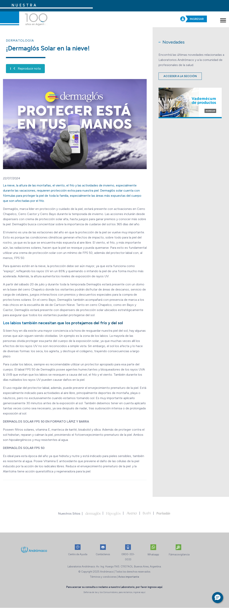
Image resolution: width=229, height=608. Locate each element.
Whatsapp (153, 554)
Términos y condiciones (103, 576)
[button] (217, 597)
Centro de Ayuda (77, 554)
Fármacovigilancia (179, 554)
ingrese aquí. (155, 587)
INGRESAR (197, 19)
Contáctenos (103, 554)
